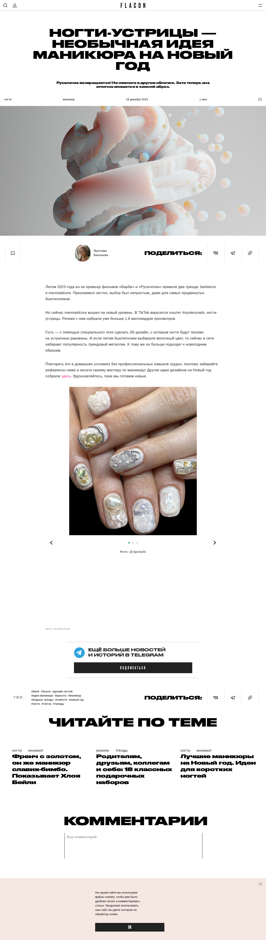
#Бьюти (46, 691)
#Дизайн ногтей (62, 691)
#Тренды (58, 703)
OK (129, 927)
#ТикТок (46, 703)
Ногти (7, 99)
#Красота (60, 695)
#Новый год (76, 699)
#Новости (61, 699)
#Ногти (35, 703)
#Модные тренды (42, 699)
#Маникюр (74, 695)
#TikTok (35, 691)
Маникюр (69, 99)
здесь (66, 376)
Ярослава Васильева (101, 253)
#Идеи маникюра (42, 695)
